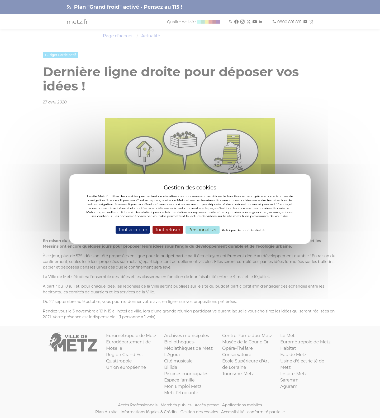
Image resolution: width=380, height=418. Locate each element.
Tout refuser (167, 229)
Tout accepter (132, 229)
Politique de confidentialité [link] (243, 230)
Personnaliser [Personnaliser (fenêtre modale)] (202, 229)
